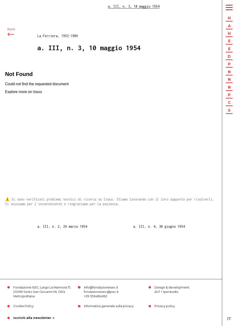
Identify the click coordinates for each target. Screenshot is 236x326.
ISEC (15, 6)
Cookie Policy (23, 306)
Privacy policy (164, 306)
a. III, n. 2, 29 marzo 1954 (62, 226)
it (229, 319)
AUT (157, 292)
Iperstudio (170, 292)
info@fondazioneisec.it (101, 287)
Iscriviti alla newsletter (32, 318)
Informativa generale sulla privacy (109, 306)
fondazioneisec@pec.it (101, 292)
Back (11, 29)
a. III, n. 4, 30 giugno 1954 (159, 226)
